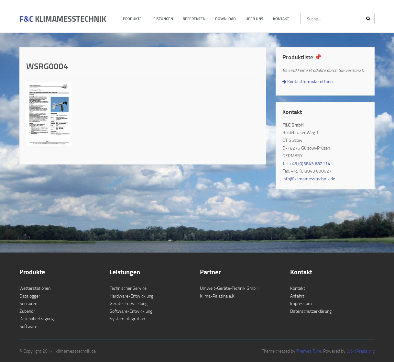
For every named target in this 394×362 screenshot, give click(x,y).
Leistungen (162, 18)
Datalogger (29, 296)
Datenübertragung (36, 318)
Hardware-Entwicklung (131, 296)
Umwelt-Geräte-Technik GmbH (229, 288)
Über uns (254, 18)
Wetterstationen (34, 288)
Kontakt (281, 18)
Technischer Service (128, 288)
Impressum (301, 303)
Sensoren (28, 303)
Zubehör (27, 311)
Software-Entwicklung (131, 311)
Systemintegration (127, 318)
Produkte (132, 18)
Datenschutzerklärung (311, 311)
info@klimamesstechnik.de (308, 178)
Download (225, 18)
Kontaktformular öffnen (307, 81)
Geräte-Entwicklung (129, 303)
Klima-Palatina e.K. (217, 296)
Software (28, 326)
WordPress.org (360, 351)
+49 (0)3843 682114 (310, 163)
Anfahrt (297, 296)
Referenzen (194, 18)
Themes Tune (308, 351)
